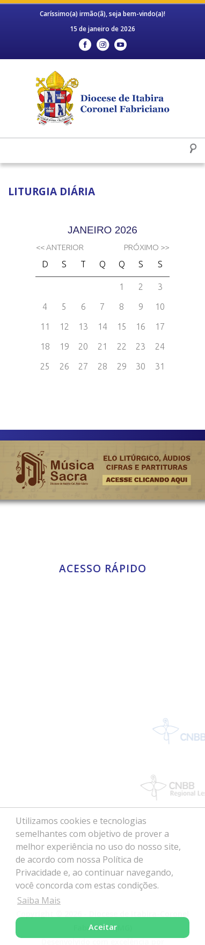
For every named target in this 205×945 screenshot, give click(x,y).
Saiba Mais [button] (39, 900)
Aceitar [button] (103, 927)
